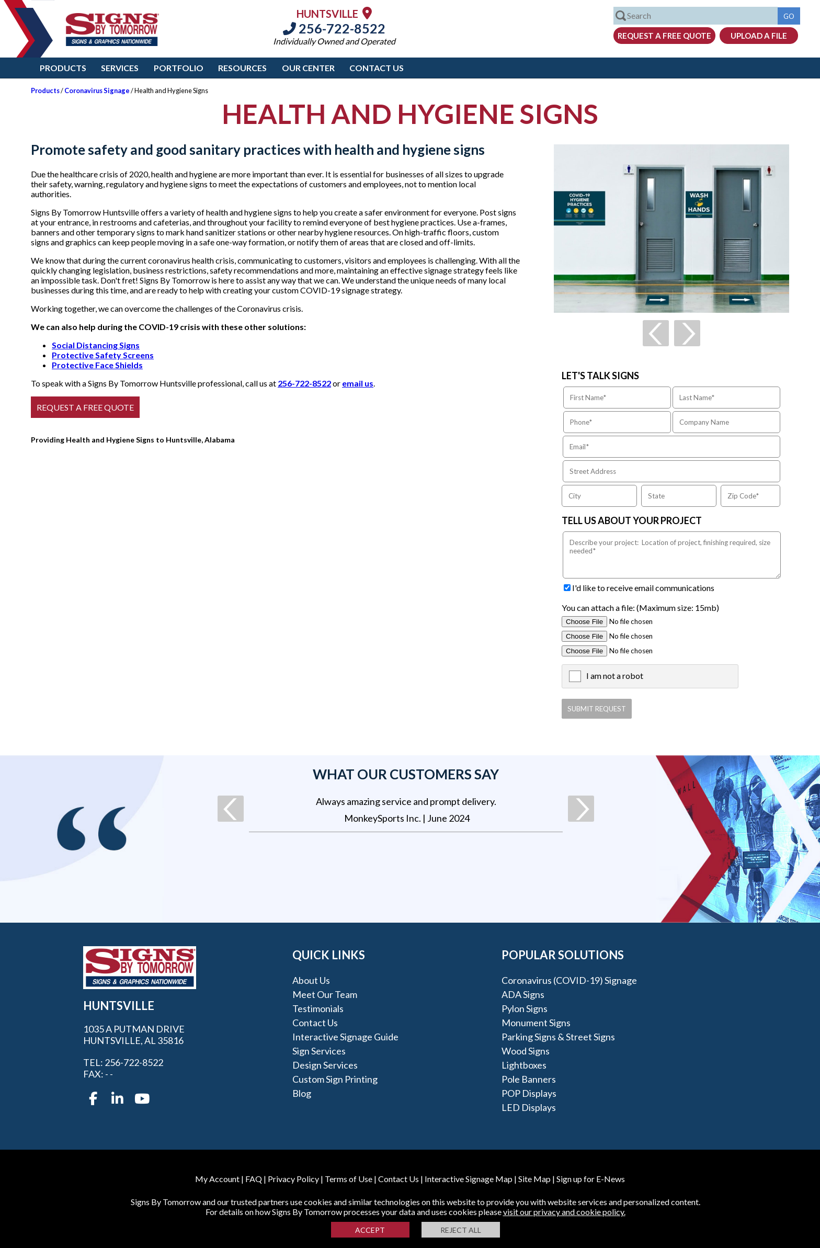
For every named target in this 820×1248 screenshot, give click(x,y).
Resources (242, 68)
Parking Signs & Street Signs (558, 1036)
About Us (311, 980)
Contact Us (376, 68)
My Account (217, 1179)
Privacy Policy (293, 1179)
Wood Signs (526, 1051)
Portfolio (178, 68)
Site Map (534, 1179)
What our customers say (406, 774)
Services (120, 68)
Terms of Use (348, 1179)
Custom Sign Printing (335, 1079)
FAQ (253, 1179)
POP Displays (529, 1093)
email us (357, 383)
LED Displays (529, 1107)
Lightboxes (524, 1065)
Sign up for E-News (590, 1179)
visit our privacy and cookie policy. (564, 1212)
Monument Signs (536, 1022)
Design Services (325, 1065)
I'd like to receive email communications (643, 588)
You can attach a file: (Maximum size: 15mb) (640, 607)
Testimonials (318, 1008)
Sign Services (319, 1051)
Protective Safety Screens (103, 355)
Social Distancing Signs (96, 345)
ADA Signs (523, 994)
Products (63, 68)
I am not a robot (614, 675)
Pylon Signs (525, 1008)
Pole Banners (529, 1079)
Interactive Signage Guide (345, 1036)
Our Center (308, 68)
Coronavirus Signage (97, 90)
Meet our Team (324, 994)
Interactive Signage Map (468, 1179)
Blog (301, 1093)
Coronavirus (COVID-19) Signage (569, 980)
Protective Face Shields (97, 365)
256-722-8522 (334, 28)
